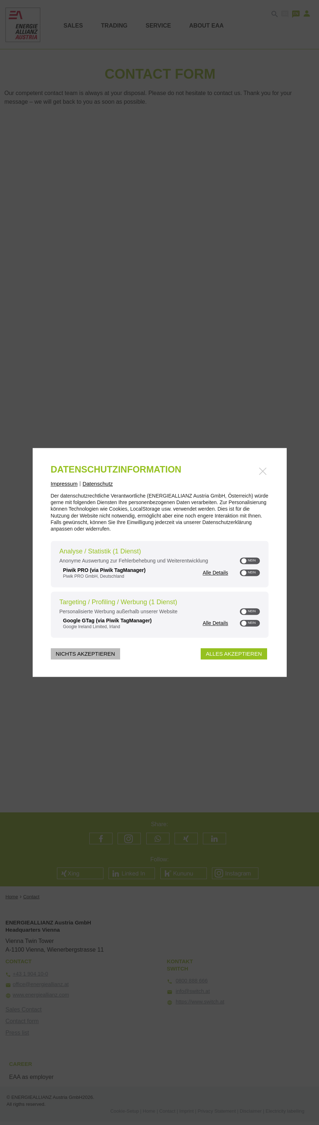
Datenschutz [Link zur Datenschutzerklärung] (97, 484)
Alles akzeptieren (234, 654)
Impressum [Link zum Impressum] (64, 484)
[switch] (250, 561)
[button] (244, 561)
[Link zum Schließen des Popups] (263, 471)
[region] (160, 590)
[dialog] (160, 562)
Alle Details (215, 572)
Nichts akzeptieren (85, 654)
